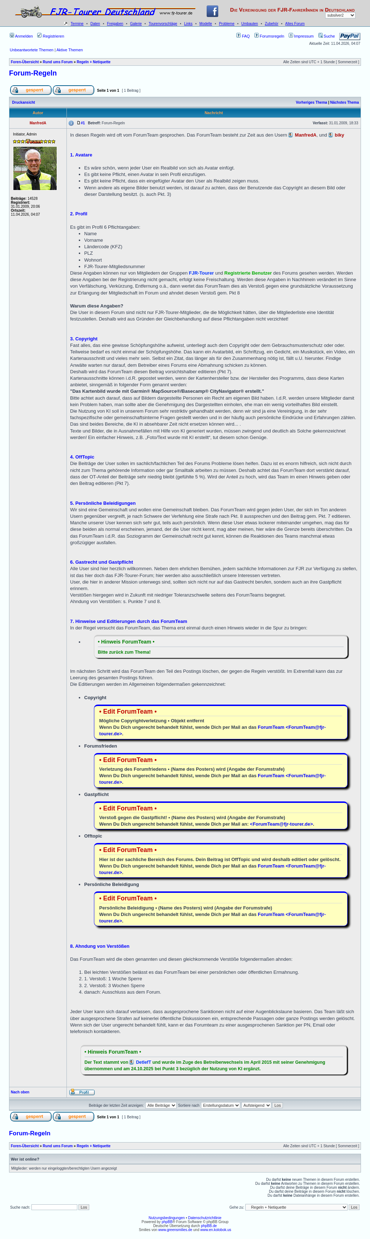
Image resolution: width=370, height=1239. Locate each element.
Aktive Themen (69, 50)
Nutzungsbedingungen (167, 1218)
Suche (326, 36)
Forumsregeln (269, 36)
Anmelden (21, 36)
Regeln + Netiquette (94, 62)
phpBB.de (209, 1226)
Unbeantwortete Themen (31, 50)
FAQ (243, 36)
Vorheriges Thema (311, 102)
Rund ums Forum (58, 62)
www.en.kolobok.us (215, 1230)
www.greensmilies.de (175, 1230)
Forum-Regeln (33, 73)
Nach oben (20, 1092)
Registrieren (50, 36)
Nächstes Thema (344, 102)
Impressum (301, 36)
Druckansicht (23, 102)
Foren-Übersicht (25, 62)
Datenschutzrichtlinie (204, 1218)
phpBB (167, 1222)
